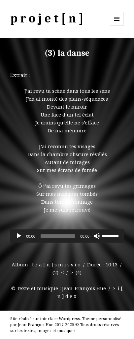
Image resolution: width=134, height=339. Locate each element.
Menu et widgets (117, 25)
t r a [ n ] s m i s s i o (56, 264)
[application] (67, 236)
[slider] (58, 236)
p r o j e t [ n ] (47, 18)
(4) (79, 272)
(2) (55, 272)
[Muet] (96, 236)
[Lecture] (19, 236)
